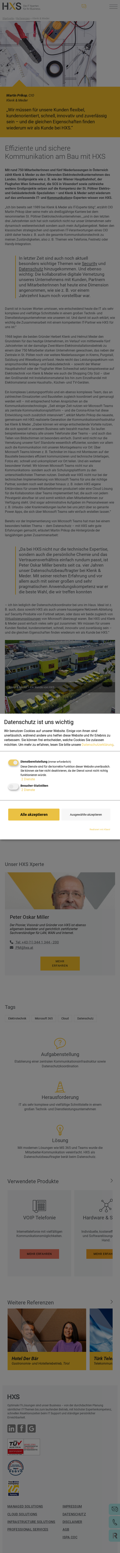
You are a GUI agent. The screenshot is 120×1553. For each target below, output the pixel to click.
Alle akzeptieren (34, 815)
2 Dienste (28, 779)
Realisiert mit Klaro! (100, 829)
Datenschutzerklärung (97, 745)
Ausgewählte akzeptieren (86, 814)
